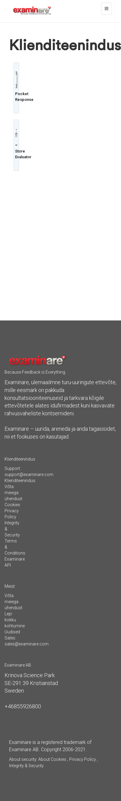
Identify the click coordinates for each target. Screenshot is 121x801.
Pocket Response (16, 87)
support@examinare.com (29, 474)
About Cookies (52, 759)
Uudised (12, 631)
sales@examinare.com (27, 644)
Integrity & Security (26, 765)
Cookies (12, 504)
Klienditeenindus (20, 480)
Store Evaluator (16, 144)
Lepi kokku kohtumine (15, 619)
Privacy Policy (82, 759)
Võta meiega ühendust (13, 492)
